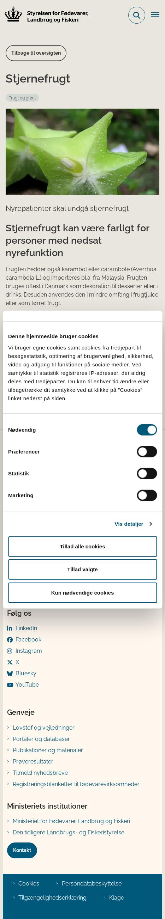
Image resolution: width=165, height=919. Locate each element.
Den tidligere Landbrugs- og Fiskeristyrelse (68, 832)
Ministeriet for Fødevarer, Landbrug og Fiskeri (71, 821)
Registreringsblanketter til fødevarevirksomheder (76, 784)
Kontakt (22, 850)
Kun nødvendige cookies (82, 592)
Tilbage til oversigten (36, 53)
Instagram (29, 650)
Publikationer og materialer (48, 750)
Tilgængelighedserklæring (52, 897)
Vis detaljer (129, 524)
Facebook (28, 639)
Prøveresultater (33, 761)
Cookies (28, 883)
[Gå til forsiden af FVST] (44, 15)
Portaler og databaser (41, 739)
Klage (116, 897)
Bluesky (26, 673)
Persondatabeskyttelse (92, 883)
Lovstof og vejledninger (44, 727)
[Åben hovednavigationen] (158, 15)
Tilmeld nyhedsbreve (40, 772)
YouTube (27, 684)
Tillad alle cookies (82, 546)
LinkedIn (26, 628)
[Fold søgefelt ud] (136, 15)
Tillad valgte (82, 569)
